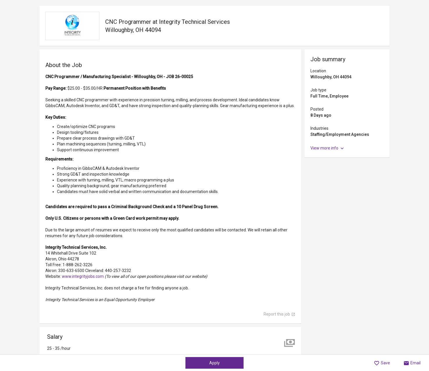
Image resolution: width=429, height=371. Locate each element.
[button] (381, 363)
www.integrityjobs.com (83, 276)
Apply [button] (214, 363)
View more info (327, 148)
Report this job (279, 314)
